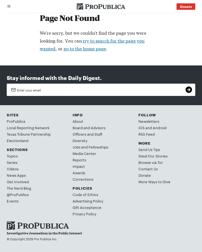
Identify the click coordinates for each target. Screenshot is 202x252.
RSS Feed (146, 133)
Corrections (83, 179)
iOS (141, 127)
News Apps (16, 175)
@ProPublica (18, 194)
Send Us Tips (149, 149)
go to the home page (85, 48)
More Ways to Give (154, 181)
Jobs (76, 146)
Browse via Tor (150, 162)
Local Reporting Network (28, 127)
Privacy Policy (84, 213)
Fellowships (98, 146)
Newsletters (148, 121)
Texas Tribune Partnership (29, 133)
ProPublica (16, 121)
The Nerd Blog (19, 187)
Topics (12, 155)
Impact (79, 166)
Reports (79, 159)
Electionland (17, 140)
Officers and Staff (87, 133)
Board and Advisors (89, 127)
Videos (12, 168)
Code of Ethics (85, 194)
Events (12, 200)
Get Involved (18, 181)
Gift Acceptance (87, 207)
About (78, 121)
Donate (144, 175)
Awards (79, 172)
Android (159, 127)
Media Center (84, 153)
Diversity (80, 140)
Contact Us (148, 168)
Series (12, 162)
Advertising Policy (88, 200)
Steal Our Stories (153, 155)
